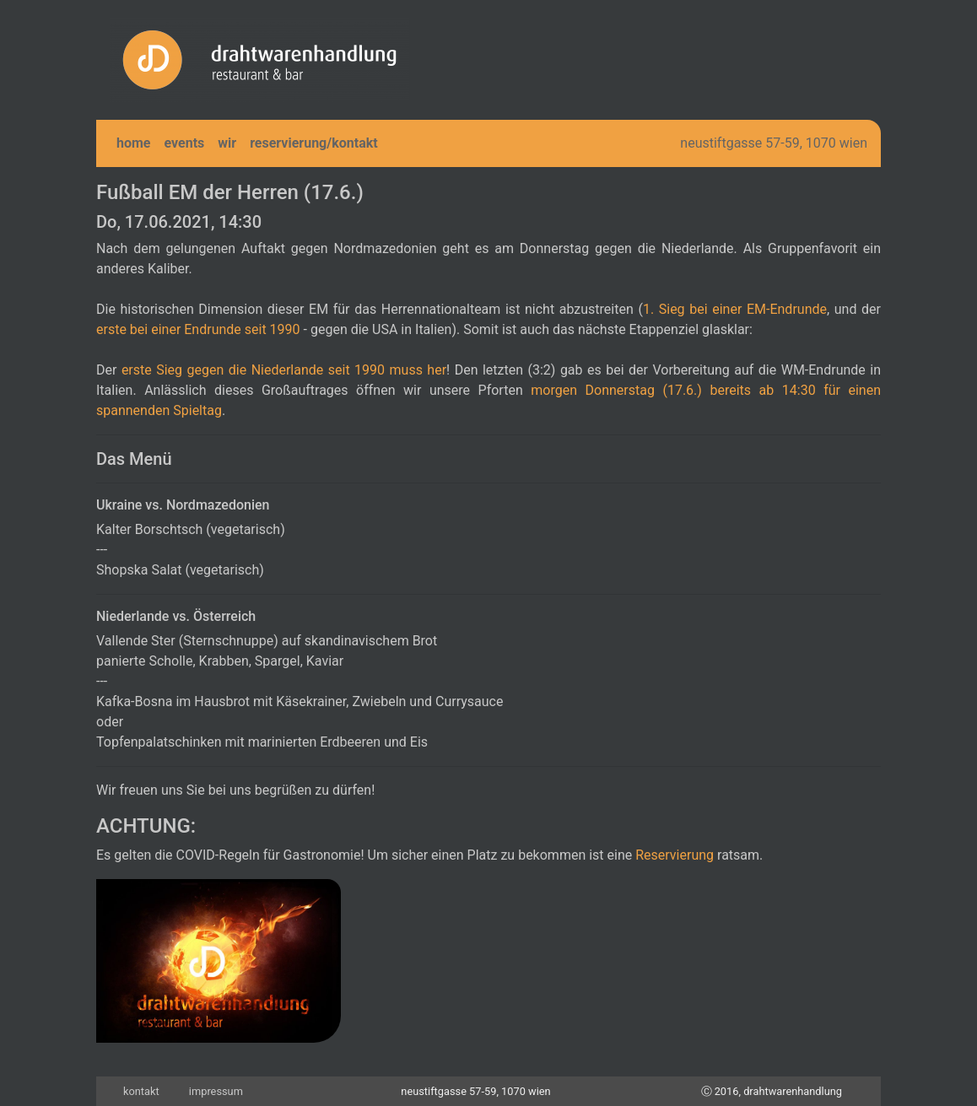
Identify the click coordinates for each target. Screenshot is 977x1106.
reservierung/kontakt (314, 143)
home (133, 143)
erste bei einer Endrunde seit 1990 (198, 329)
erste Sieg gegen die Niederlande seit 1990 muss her (283, 370)
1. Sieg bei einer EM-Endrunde (735, 309)
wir (227, 143)
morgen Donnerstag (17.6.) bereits (644, 390)
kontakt (141, 1091)
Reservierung (674, 855)
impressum (216, 1091)
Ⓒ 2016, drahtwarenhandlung (772, 1091)
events (185, 143)
